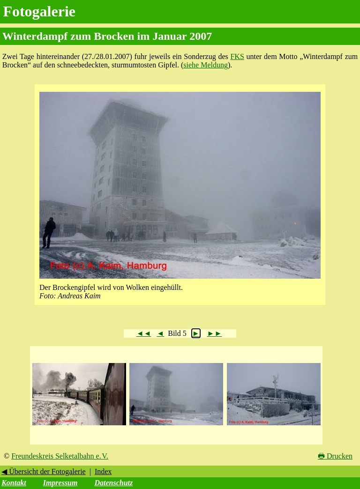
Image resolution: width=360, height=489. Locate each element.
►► (214, 333)
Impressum (60, 483)
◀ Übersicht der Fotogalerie (43, 471)
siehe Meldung (205, 65)
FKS (237, 56)
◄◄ (143, 333)
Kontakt (13, 483)
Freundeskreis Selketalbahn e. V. (59, 456)
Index (103, 471)
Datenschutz (113, 483)
